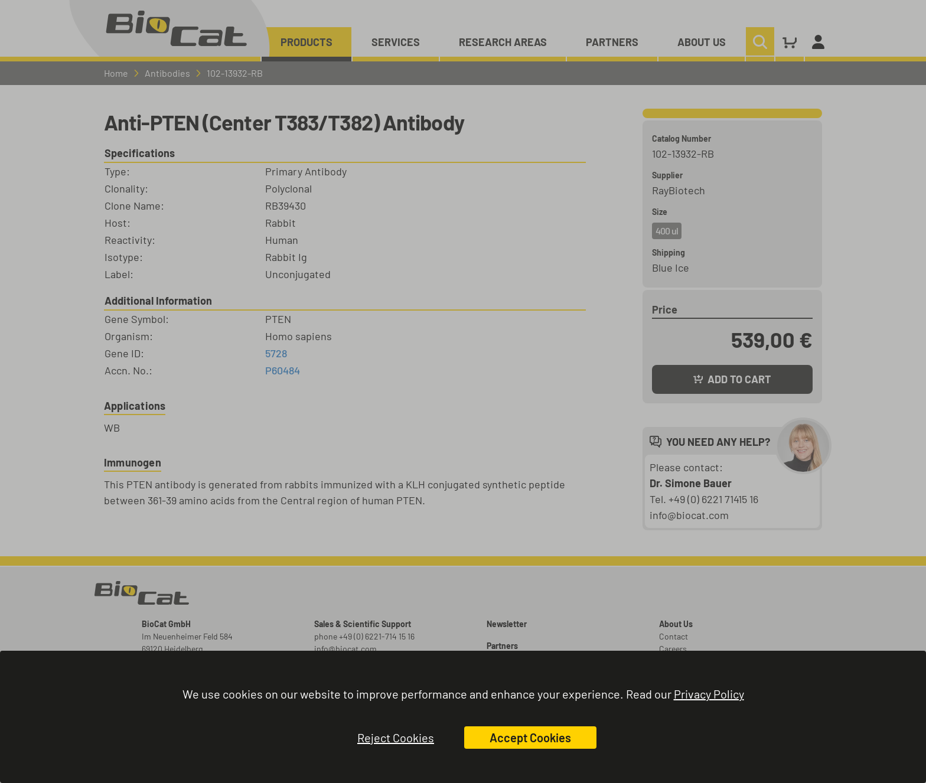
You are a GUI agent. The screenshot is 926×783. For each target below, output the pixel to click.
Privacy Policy (709, 694)
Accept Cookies (530, 737)
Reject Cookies (395, 737)
